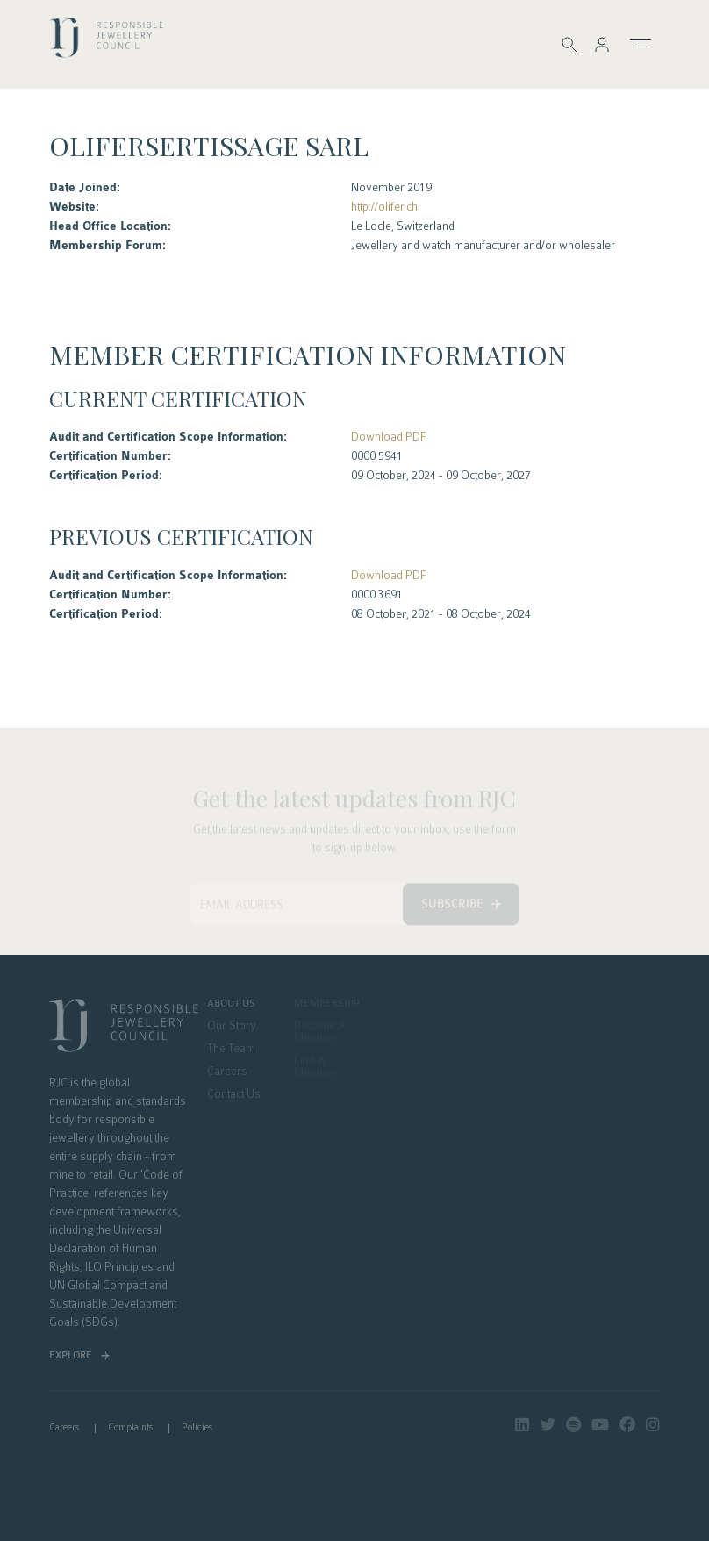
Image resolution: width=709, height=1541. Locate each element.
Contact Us (234, 1094)
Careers (227, 1071)
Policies (197, 1427)
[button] (602, 44)
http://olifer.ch (384, 206)
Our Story (231, 1026)
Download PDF (388, 436)
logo (106, 43)
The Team (231, 1049)
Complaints (130, 1427)
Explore (70, 1355)
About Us (231, 1004)
